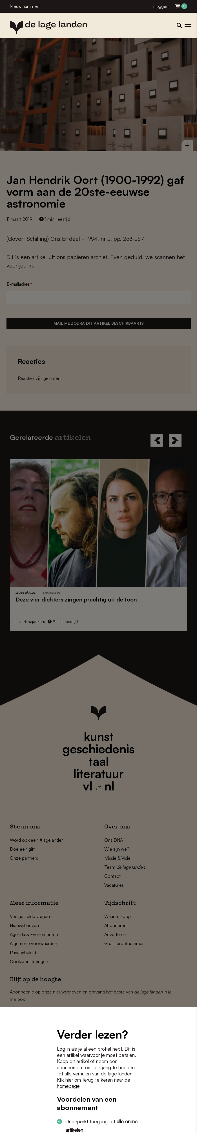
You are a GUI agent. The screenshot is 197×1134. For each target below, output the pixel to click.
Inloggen (160, 6)
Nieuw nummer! (24, 6)
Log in (63, 1049)
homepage (68, 1086)
